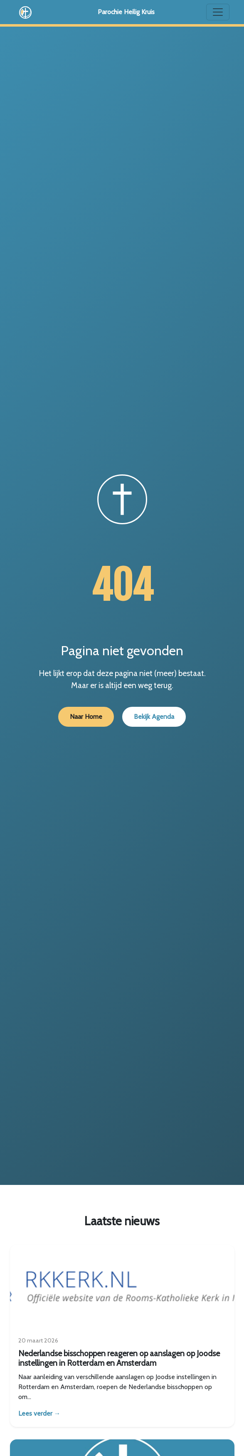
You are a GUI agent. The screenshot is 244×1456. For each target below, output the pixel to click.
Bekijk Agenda (154, 717)
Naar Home (86, 717)
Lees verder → (39, 1413)
